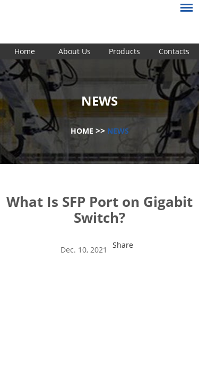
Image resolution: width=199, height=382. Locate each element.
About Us (74, 51)
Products (124, 51)
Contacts (174, 51)
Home (24, 51)
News (118, 131)
